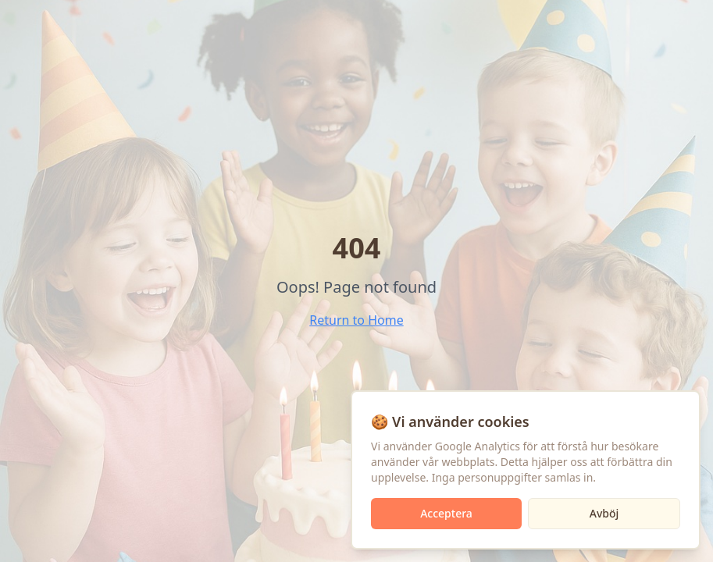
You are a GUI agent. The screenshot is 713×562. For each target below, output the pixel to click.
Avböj (604, 513)
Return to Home (356, 320)
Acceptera (446, 513)
